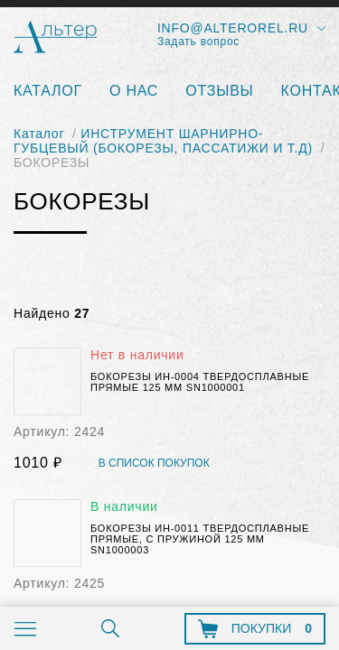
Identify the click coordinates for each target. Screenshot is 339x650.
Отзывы (219, 90)
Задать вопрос (198, 41)
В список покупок (154, 463)
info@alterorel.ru (232, 28)
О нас (133, 90)
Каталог (48, 90)
